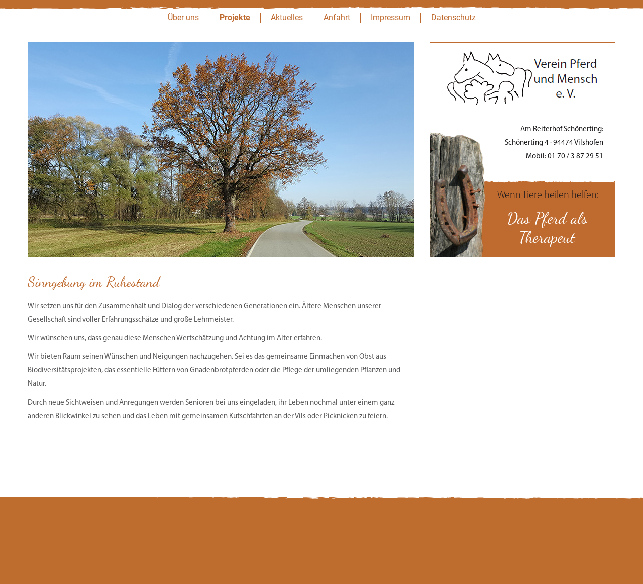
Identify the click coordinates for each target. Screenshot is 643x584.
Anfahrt (337, 17)
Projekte (235, 17)
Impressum (390, 17)
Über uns (183, 17)
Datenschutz (453, 17)
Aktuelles (287, 17)
